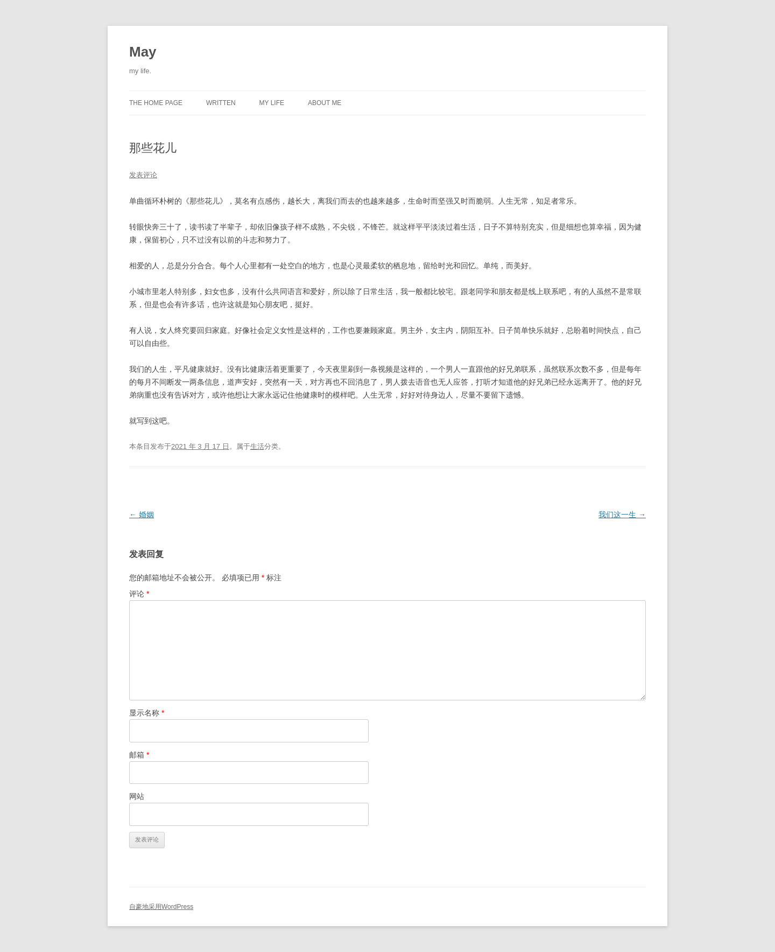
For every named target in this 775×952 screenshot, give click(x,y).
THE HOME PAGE (155, 103)
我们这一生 (622, 514)
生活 (257, 446)
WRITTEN (221, 103)
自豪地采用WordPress (161, 907)
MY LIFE (271, 103)
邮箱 (139, 755)
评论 (139, 593)
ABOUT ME (324, 103)
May (143, 52)
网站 (136, 796)
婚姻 (141, 514)
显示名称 (146, 712)
